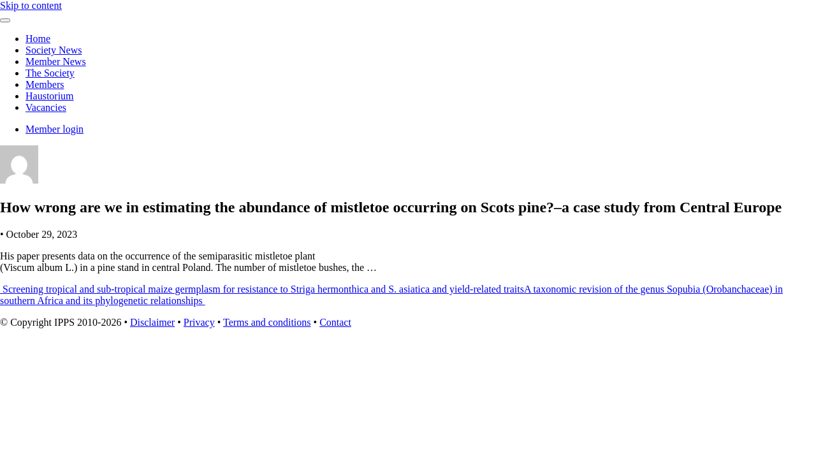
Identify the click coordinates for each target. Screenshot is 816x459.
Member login (55, 129)
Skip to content (31, 5)
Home (38, 38)
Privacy (199, 322)
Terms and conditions (267, 322)
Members (45, 84)
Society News (54, 50)
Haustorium (50, 96)
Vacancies (46, 107)
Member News (56, 61)
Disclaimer (152, 322)
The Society (50, 73)
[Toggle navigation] (5, 20)
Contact (335, 322)
